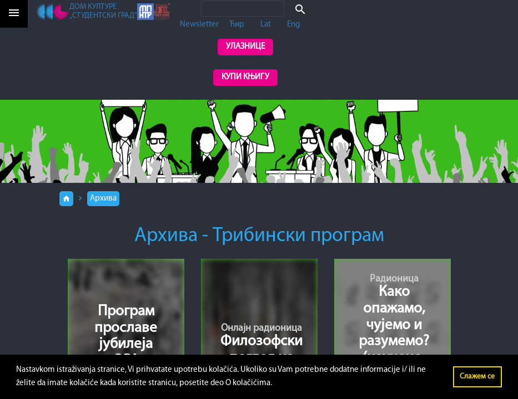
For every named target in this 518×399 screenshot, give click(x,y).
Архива (103, 199)
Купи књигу (245, 77)
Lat (265, 25)
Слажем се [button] (477, 376)
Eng (293, 25)
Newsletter (199, 25)
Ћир (236, 25)
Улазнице (245, 47)
